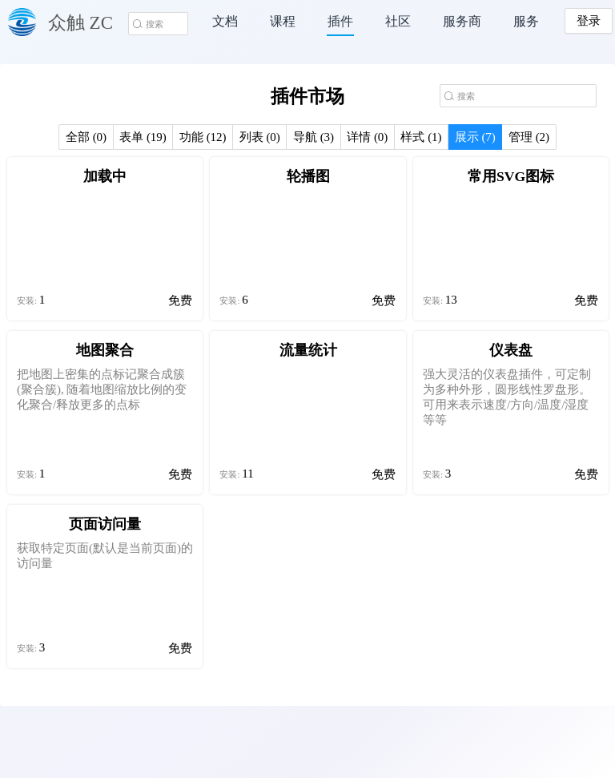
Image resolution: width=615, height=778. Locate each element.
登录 (589, 20)
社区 (398, 21)
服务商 (462, 21)
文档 (225, 21)
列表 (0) (259, 137)
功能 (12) (203, 137)
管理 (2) (528, 137)
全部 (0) (86, 137)
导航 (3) (313, 137)
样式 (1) (420, 137)
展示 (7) (475, 137)
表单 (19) (143, 137)
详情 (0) (367, 137)
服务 (526, 21)
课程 (282, 21)
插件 (340, 21)
